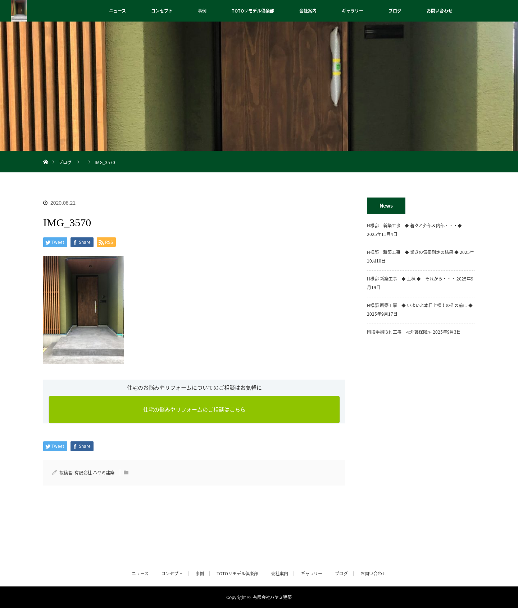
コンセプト (162, 11)
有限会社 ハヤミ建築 (94, 472)
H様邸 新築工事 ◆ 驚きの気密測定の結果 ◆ (413, 252)
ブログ (394, 11)
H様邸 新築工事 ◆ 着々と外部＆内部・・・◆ (416, 225)
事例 (202, 11)
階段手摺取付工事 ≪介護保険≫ (399, 332)
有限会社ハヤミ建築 (272, 597)
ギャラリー (352, 11)
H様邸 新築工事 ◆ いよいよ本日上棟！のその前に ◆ (420, 305)
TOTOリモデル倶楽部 (253, 11)
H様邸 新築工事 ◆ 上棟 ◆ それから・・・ (411, 278)
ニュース (117, 11)
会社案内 (308, 11)
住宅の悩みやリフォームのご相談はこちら (194, 409)
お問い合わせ (440, 11)
